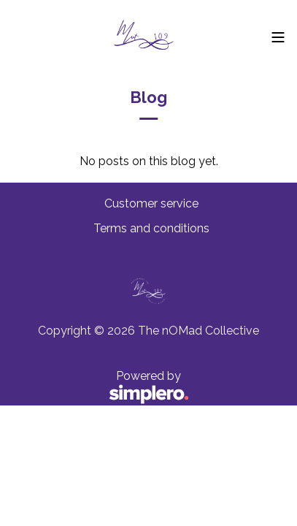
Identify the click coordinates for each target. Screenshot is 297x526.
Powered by (100, 388)
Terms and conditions (151, 228)
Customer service (151, 203)
